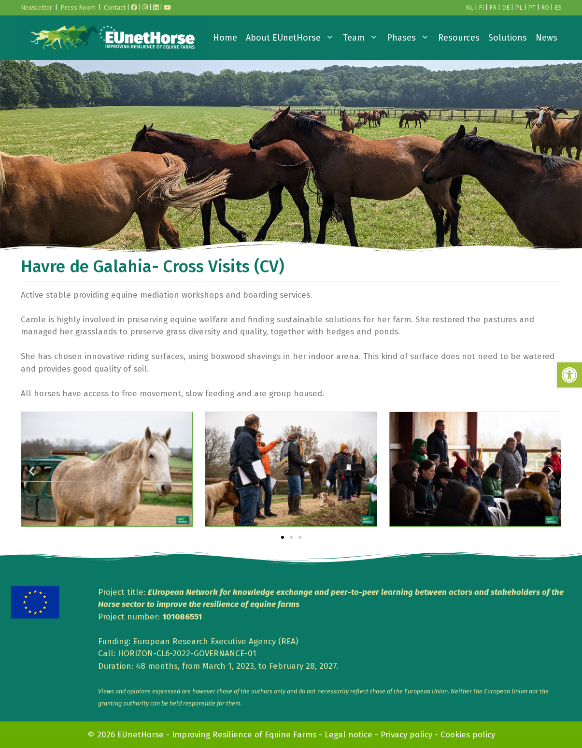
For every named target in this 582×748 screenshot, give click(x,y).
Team (363, 37)
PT (532, 7)
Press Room (78, 7)
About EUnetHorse (292, 37)
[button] (569, 375)
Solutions (507, 37)
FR (493, 7)
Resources (459, 37)
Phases (410, 37)
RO (545, 7)
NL (469, 7)
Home (225, 37)
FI (481, 7)
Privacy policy (406, 735)
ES (558, 7)
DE (506, 7)
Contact (115, 7)
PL (519, 7)
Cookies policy (467, 735)
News (546, 37)
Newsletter (36, 7)
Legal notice (348, 735)
